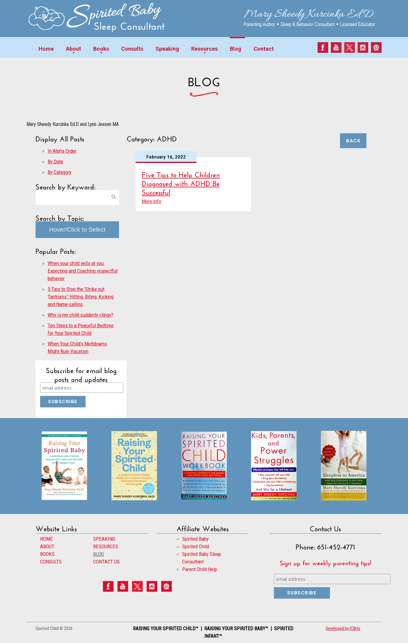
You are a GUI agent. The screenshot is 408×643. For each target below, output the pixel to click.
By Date (55, 161)
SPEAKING (104, 539)
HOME (46, 539)
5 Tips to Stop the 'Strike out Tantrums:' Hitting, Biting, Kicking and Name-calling (81, 296)
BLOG (98, 554)
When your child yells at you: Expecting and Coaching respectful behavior (82, 270)
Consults (132, 49)
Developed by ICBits (343, 628)
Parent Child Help (199, 569)
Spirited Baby (195, 539)
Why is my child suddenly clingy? (80, 315)
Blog (235, 49)
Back (353, 141)
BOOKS (47, 554)
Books (101, 49)
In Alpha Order (62, 151)
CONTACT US (106, 562)
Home (46, 49)
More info (151, 201)
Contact (263, 49)
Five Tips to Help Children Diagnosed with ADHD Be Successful (181, 182)
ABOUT (47, 546)
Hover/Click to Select (77, 229)
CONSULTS (51, 562)
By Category (59, 172)
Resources (204, 49)
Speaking (167, 49)
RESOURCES (105, 546)
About (73, 49)
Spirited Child (195, 546)
